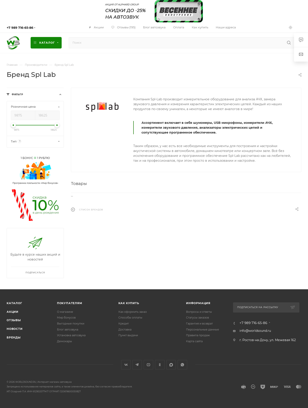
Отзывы (14, 320)
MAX (171, 364)
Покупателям (69, 303)
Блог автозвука (67, 329)
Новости (15, 328)
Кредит (123, 323)
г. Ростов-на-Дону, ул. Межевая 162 (267, 340)
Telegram (137, 364)
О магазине (65, 311)
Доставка (124, 329)
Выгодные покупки (70, 323)
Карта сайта (194, 341)
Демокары (64, 341)
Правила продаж (198, 335)
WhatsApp (182, 364)
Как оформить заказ (132, 311)
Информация (198, 303)
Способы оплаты (130, 317)
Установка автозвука (71, 335)
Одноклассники (160, 364)
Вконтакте (126, 364)
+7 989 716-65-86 (20, 28)
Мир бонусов (66, 317)
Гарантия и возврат (199, 323)
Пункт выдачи (128, 335)
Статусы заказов (197, 317)
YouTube (148, 364)
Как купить (128, 303)
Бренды (14, 337)
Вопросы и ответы (199, 311)
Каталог (14, 303)
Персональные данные (202, 329)
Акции (12, 311)
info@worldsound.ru (255, 331)
